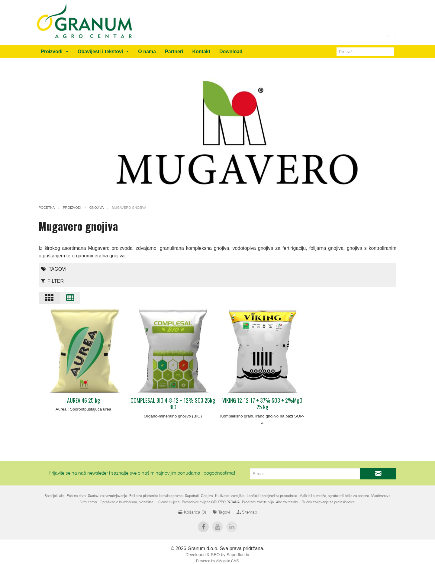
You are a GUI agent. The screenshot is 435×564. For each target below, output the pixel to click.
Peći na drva (76, 496)
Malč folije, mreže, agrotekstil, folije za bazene (334, 496)
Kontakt (201, 51)
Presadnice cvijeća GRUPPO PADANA (211, 502)
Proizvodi (52, 51)
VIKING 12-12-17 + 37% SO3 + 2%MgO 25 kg (262, 403)
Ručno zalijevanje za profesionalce (328, 502)
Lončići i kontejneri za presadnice (272, 496)
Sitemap (247, 512)
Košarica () (192, 512)
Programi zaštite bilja (258, 502)
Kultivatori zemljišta (229, 496)
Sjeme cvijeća (168, 502)
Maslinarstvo (381, 496)
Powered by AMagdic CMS (217, 561)
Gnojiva (207, 496)
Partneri (174, 51)
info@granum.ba (370, 7)
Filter (52, 281)
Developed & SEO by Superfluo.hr (217, 554)
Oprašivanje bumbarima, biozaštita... (128, 502)
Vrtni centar (88, 502)
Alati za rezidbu (287, 502)
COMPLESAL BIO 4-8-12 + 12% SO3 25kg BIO (172, 403)
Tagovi (53, 269)
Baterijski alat (54, 496)
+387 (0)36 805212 (367, 14)
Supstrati (191, 496)
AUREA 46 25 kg (83, 400)
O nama (147, 51)
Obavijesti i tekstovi (100, 51)
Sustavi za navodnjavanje (107, 496)
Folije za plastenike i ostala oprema (155, 496)
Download (230, 51)
